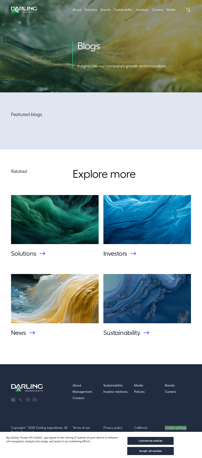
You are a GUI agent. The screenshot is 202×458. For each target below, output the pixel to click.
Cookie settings (175, 427)
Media (138, 385)
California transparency (143, 430)
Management (82, 391)
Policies (139, 391)
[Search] (188, 9)
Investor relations (115, 391)
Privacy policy (113, 427)
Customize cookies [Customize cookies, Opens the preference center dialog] (150, 442)
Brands (170, 385)
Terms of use (81, 427)
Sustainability (113, 385)
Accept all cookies (150, 452)
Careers (170, 391)
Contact (78, 398)
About (77, 385)
